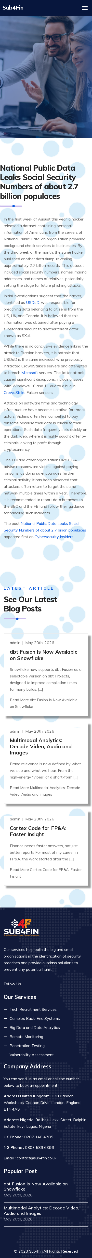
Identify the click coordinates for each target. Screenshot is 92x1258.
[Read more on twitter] (36, 972)
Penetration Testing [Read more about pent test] (27, 1033)
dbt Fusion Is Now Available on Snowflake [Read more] (44, 642)
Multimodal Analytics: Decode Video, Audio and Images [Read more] (41, 734)
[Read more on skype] (50, 972)
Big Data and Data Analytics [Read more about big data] (35, 1015)
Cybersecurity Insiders (54, 525)
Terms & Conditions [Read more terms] (62, 1249)
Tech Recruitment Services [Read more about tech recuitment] (33, 997)
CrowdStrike (15, 381)
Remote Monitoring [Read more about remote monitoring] (26, 1024)
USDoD (32, 291)
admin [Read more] (15, 630)
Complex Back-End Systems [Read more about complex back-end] (35, 1006)
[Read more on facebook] (28, 972)
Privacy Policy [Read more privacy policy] (24, 1249)
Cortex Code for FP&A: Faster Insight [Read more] (38, 819)
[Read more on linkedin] (43, 972)
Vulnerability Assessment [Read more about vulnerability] (32, 1042)
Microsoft (29, 361)
